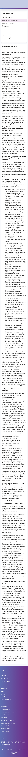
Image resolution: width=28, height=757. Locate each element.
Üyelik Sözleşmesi (5, 709)
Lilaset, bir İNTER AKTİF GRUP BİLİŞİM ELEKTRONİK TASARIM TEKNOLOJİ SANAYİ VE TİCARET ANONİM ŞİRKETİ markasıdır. (13, 742)
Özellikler (3, 675)
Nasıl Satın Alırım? (5, 681)
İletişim (3, 691)
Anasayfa (3, 670)
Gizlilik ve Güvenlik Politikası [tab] (10, 32)
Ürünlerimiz (4, 688)
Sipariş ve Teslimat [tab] (7, 35)
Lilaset (2, 738)
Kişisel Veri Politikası (6, 715)
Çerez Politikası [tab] (6, 41)
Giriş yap (3, 694)
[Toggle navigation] (24, 6)
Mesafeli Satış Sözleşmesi (7, 720)
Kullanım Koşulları (5, 728)
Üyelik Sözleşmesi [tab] (7, 17)
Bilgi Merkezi (4, 706)
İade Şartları (4, 717)
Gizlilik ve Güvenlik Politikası (8, 723)
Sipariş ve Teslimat (6, 726)
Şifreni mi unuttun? (6, 699)
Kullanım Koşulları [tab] (7, 38)
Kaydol (3, 697)
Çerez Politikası (5, 731)
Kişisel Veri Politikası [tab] (8, 23)
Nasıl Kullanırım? (5, 678)
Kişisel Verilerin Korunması (7, 712)
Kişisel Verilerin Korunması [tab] (9, 20)
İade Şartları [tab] (5, 26)
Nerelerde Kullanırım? (6, 673)
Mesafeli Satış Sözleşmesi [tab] (9, 29)
